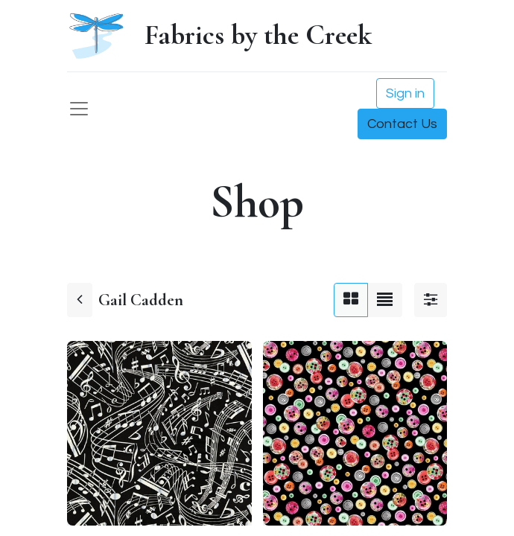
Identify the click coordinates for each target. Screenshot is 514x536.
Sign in (405, 93)
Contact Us (402, 124)
